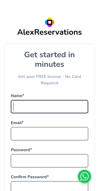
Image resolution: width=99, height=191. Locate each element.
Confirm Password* (30, 177)
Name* (17, 96)
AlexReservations (49, 32)
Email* (17, 123)
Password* (21, 150)
